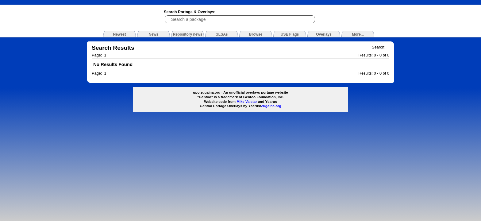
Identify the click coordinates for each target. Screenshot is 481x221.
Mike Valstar (247, 101)
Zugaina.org (271, 106)
